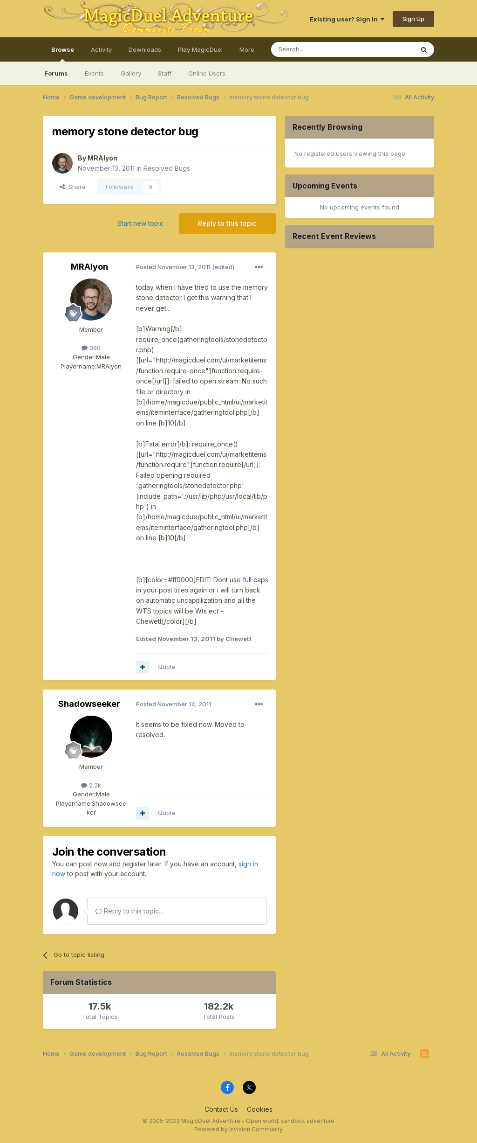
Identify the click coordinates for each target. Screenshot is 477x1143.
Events (94, 73)
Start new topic (140, 223)
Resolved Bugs (166, 168)
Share (73, 186)
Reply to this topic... (129, 911)
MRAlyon (102, 158)
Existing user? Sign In (347, 19)
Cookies (260, 1109)
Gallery (131, 73)
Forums (56, 73)
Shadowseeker (89, 704)
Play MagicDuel (200, 49)
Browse (62, 54)
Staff (164, 73)
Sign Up (413, 18)
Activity (101, 49)
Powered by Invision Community (238, 1129)
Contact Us (221, 1109)
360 (91, 347)
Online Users (206, 73)
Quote (167, 666)
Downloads (145, 49)
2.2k (91, 785)
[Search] (318, 49)
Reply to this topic (227, 223)
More (246, 49)
